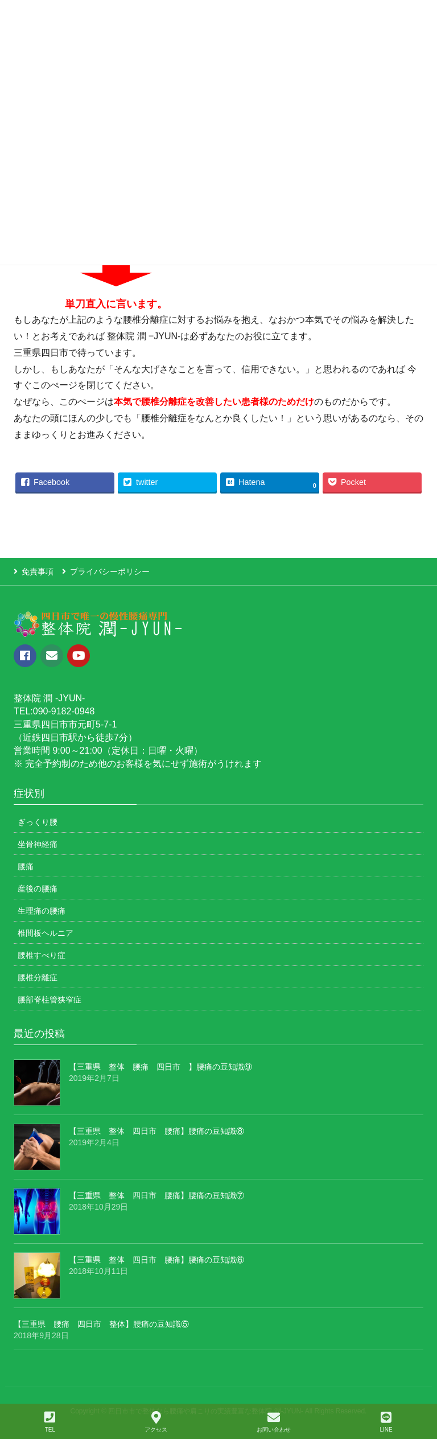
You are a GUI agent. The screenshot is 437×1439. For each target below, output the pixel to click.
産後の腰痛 (37, 888)
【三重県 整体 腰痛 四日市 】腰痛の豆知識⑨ (160, 1066)
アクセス (156, 1422)
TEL (49, 1422)
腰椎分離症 (37, 977)
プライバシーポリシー (110, 571)
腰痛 (26, 866)
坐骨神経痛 (37, 844)
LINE (386, 1422)
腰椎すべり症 (41, 955)
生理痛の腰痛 (41, 910)
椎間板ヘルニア (45, 933)
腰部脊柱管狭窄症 (49, 999)
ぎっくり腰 (37, 822)
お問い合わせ (274, 1422)
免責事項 (37, 571)
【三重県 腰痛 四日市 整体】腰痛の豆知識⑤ (101, 1324)
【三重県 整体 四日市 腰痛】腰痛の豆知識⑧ (156, 1131)
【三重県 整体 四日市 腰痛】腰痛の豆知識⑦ (156, 1195)
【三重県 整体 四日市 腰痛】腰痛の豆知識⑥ (156, 1259)
